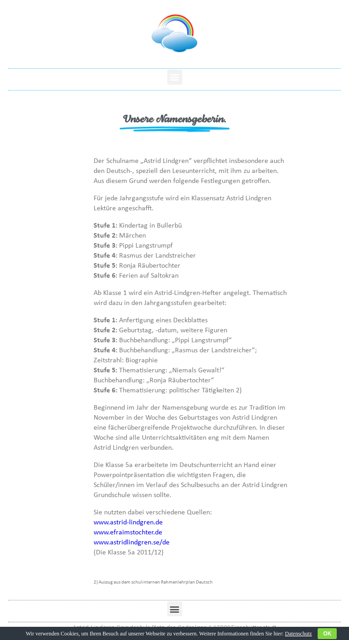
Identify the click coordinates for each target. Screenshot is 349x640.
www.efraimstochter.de (128, 532)
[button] (174, 77)
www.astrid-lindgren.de (128, 522)
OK (327, 633)
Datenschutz (298, 633)
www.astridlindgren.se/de (132, 542)
